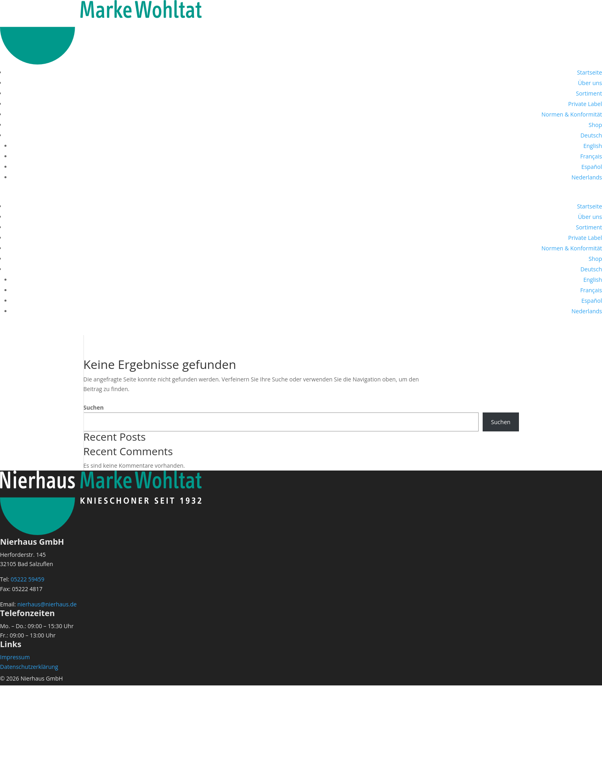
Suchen (93, 407)
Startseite (589, 72)
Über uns (590, 83)
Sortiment (589, 93)
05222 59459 (27, 579)
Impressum (15, 657)
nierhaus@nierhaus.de (47, 604)
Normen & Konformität (572, 114)
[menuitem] (591, 135)
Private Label (585, 104)
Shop (595, 125)
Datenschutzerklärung (29, 667)
